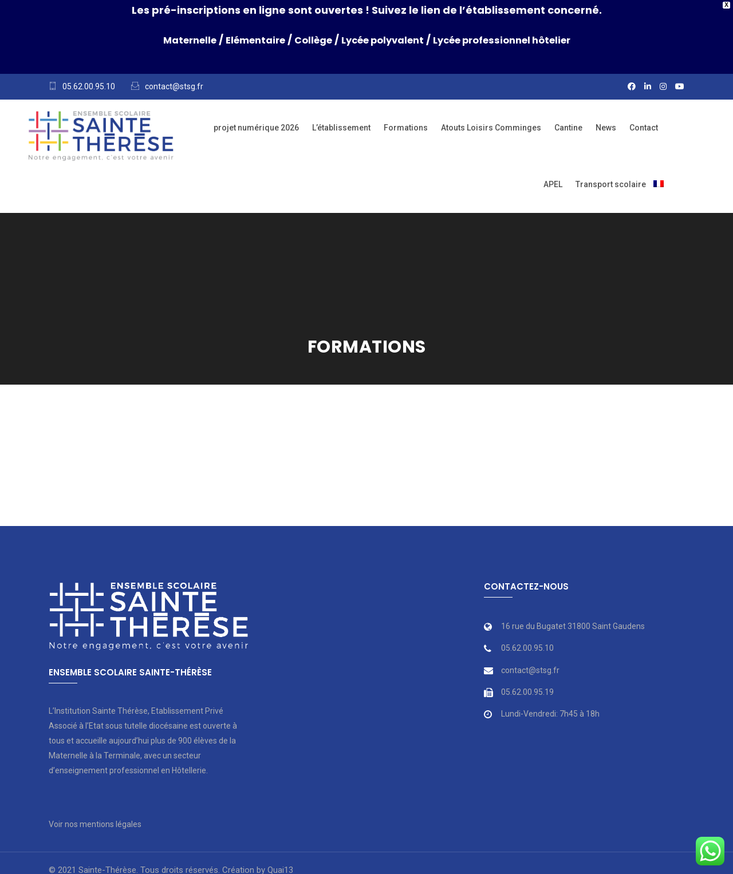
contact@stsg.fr (174, 86)
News (606, 127)
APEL (552, 184)
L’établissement (341, 127)
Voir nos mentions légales (95, 824)
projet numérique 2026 (256, 127)
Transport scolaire (611, 184)
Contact (643, 127)
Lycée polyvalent (383, 40)
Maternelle (171, 40)
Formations (406, 127)
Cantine (568, 127)
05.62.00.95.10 (88, 86)
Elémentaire (243, 40)
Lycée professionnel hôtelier (515, 40)
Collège (307, 40)
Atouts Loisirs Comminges (491, 127)
